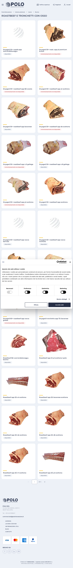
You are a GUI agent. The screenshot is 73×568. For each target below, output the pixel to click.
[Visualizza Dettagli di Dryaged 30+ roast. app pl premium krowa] (54, 32)
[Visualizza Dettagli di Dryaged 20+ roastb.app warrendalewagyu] (18, 32)
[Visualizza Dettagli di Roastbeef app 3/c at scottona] (18, 380)
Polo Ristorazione (7, 12)
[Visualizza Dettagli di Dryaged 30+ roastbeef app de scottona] (54, 109)
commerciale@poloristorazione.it (13, 516)
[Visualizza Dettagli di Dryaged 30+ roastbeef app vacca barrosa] (18, 223)
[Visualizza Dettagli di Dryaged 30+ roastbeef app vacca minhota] (54, 223)
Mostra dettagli (62, 299)
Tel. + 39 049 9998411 (9, 513)
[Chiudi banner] (70, 262)
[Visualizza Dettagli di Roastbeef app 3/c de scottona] (18, 418)
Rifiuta (36, 305)
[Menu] (2, 5)
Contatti (8, 531)
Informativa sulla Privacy (27, 563)
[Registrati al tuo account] (57, 5)
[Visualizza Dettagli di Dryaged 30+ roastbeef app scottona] (54, 185)
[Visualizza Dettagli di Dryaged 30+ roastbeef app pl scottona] (18, 185)
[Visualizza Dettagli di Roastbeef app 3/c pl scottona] (54, 456)
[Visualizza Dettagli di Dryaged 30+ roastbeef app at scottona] (54, 72)
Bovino (37, 12)
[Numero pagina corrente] (34, 482)
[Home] (15, 4)
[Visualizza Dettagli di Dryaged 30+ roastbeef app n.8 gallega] (54, 147)
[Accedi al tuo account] (67, 5)
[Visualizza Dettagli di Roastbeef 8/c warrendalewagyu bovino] (18, 341)
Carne (30, 12)
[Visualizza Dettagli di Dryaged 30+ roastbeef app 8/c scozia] (18, 72)
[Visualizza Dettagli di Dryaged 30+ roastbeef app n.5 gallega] (18, 147)
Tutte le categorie (20, 12)
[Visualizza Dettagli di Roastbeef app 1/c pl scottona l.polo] (54, 341)
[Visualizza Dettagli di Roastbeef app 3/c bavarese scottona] (54, 380)
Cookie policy (48, 563)
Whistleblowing (39, 563)
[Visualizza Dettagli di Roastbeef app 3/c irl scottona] (18, 456)
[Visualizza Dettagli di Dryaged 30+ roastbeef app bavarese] (18, 109)
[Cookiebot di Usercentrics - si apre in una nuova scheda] (58, 262)
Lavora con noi (11, 523)
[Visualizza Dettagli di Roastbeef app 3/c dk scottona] (54, 418)
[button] (45, 482)
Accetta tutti (59, 305)
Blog (7, 529)
